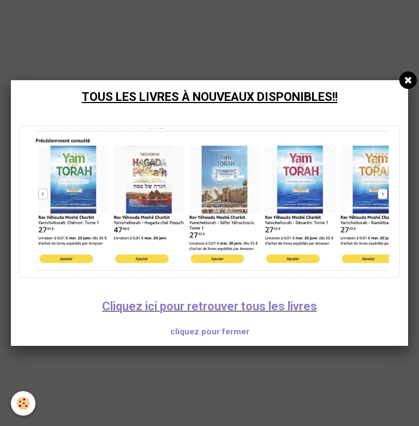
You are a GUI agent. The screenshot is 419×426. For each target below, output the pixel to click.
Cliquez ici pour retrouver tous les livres (209, 306)
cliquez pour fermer (209, 332)
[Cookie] (23, 403)
